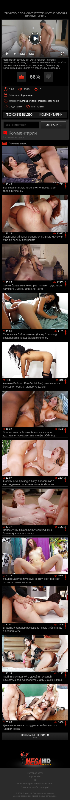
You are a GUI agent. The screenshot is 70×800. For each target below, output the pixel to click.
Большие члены (28, 101)
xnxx (19, 106)
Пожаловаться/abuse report (35, 787)
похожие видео (19, 114)
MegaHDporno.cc (45, 6)
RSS (35, 780)
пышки (40, 106)
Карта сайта (35, 776)
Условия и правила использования (35, 783)
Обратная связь (35, 773)
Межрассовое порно (48, 101)
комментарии (51, 114)
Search (64, 5)
